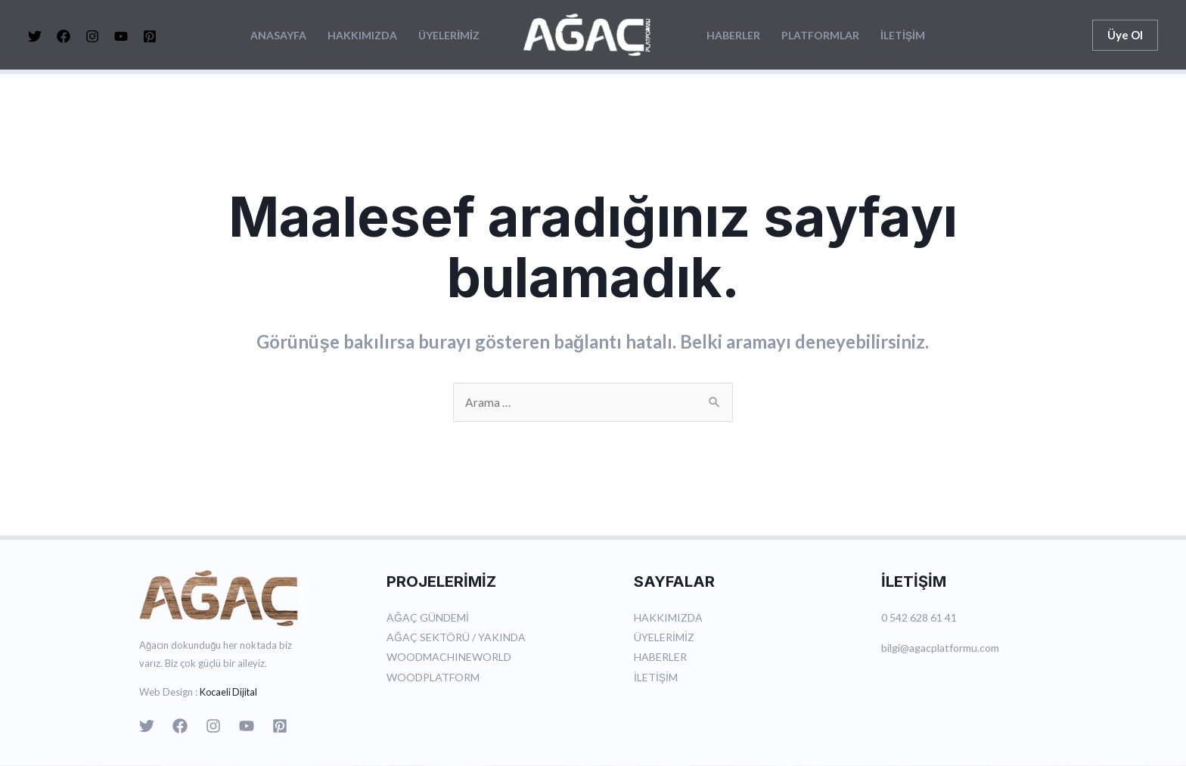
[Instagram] (92, 36)
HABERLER (733, 35)
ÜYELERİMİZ (449, 35)
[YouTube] (121, 36)
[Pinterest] (150, 36)
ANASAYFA (278, 35)
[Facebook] (63, 36)
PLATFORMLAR (820, 35)
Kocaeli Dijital (229, 693)
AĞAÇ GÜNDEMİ (428, 618)
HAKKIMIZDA (362, 35)
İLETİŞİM (902, 35)
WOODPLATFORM (433, 677)
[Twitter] (35, 36)
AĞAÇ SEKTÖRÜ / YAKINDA (456, 637)
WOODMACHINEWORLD (449, 657)
